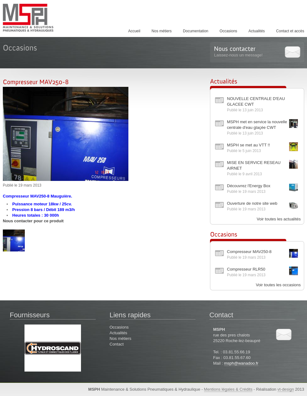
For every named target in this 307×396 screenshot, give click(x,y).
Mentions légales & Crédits (228, 389)
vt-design (285, 389)
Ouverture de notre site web (252, 203)
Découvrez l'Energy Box (248, 185)
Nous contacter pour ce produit (33, 221)
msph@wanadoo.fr (241, 363)
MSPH (34, 17)
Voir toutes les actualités (279, 219)
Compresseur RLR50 (246, 269)
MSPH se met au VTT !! (248, 145)
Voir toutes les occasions (278, 284)
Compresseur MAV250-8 (249, 251)
